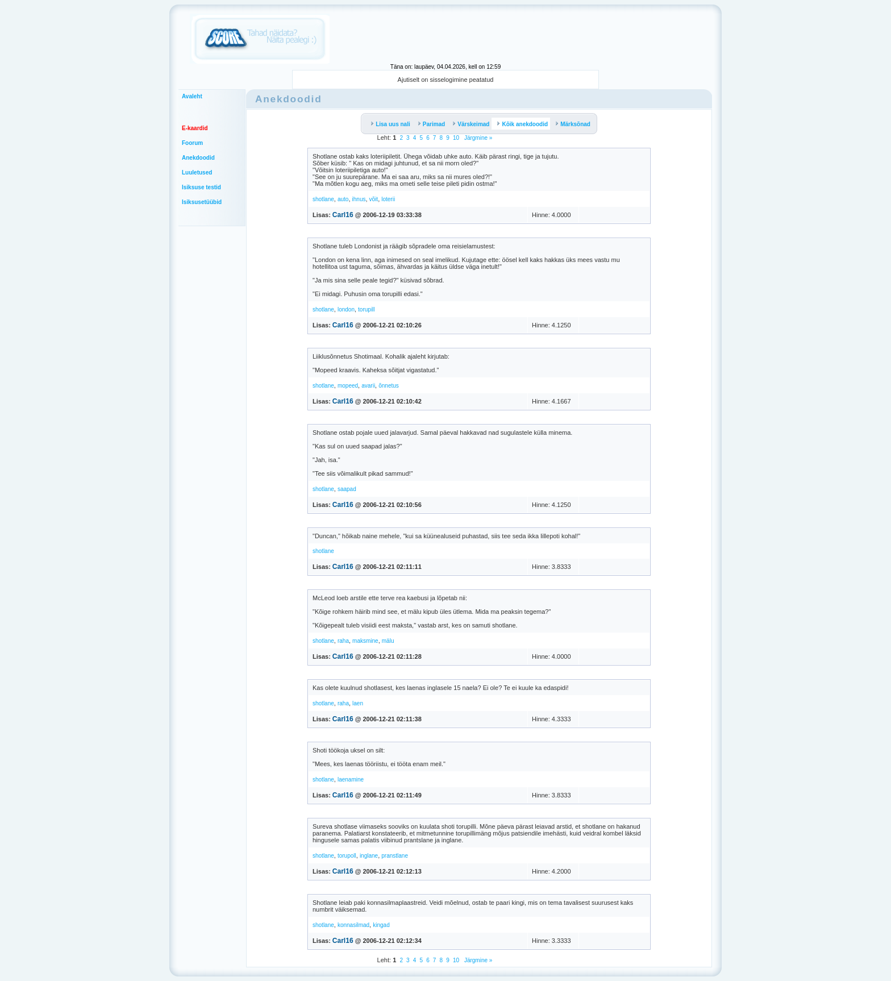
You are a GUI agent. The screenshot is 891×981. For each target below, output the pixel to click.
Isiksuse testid (201, 187)
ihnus (359, 199)
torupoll (347, 856)
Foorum (192, 143)
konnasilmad (353, 925)
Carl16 (342, 215)
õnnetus (388, 386)
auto (343, 199)
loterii (388, 199)
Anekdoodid (198, 158)
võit (373, 199)
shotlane (323, 199)
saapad (347, 489)
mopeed (348, 386)
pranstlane (394, 856)
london (346, 309)
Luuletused (197, 172)
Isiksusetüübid (202, 202)
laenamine (351, 779)
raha (343, 641)
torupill (366, 309)
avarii (368, 386)
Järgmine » (477, 138)
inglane (369, 856)
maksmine (365, 641)
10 (456, 138)
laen (357, 703)
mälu (388, 641)
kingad (381, 925)
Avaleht (192, 96)
